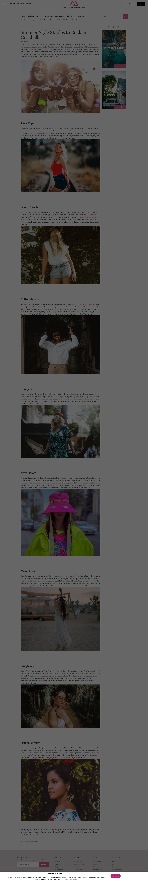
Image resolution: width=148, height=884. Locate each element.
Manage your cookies (70, 879)
